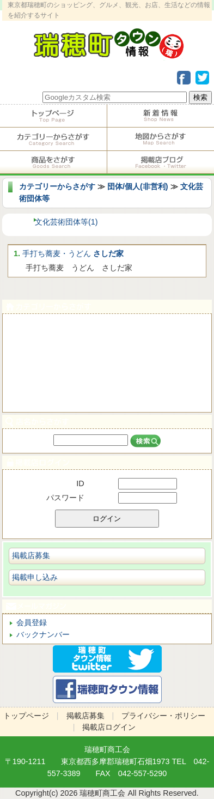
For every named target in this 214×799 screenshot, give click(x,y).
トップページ (53, 116)
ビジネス (107, 400)
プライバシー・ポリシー (163, 715)
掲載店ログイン (107, 462)
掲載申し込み (35, 577)
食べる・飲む (107, 326)
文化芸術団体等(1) (66, 221)
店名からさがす (107, 421)
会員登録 (31, 622)
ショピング (107, 375)
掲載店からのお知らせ (161, 116)
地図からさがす (161, 139)
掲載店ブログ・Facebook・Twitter (161, 162)
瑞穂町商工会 (107, 749)
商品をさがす (53, 162)
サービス (107, 350)
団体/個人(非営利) (137, 186)
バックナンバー (43, 634)
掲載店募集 (31, 555)
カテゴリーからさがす (53, 139)
